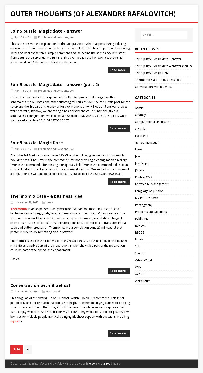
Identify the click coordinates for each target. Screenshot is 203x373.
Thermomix (19, 209)
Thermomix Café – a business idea (46, 196)
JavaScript (141, 163)
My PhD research (146, 198)
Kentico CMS (143, 177)
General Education (147, 142)
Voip (138, 267)
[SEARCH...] (164, 35)
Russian (140, 239)
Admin (139, 108)
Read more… (119, 70)
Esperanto (142, 136)
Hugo (91, 363)
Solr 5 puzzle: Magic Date (36, 142)
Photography (143, 205)
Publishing (141, 218)
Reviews (140, 226)
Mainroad (106, 363)
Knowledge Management (152, 184)
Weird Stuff (53, 291)
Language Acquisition (149, 191)
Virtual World (143, 260)
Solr (72, 37)
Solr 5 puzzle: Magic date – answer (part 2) (54, 84)
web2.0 (139, 274)
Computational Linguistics (152, 122)
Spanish (140, 253)
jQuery (139, 170)
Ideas (49, 202)
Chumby (140, 115)
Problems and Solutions (53, 37)
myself (15, 321)
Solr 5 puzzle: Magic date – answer (46, 31)
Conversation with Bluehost (40, 285)
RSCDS (139, 232)
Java (138, 156)
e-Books (140, 129)
